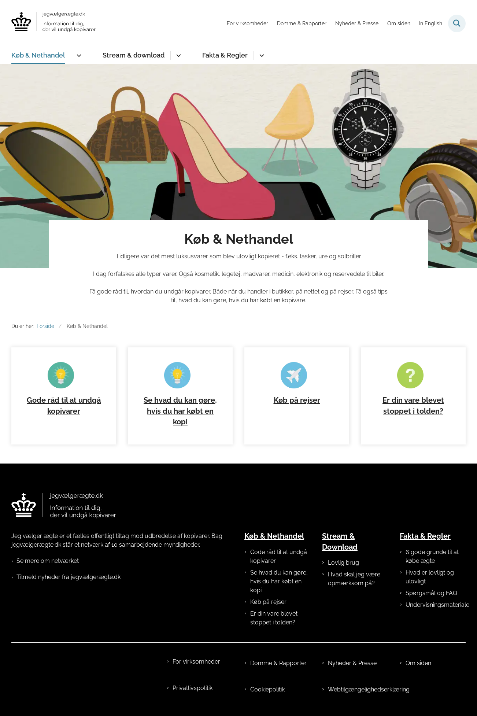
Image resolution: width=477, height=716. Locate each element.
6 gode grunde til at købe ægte (432, 556)
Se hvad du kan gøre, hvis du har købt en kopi (180, 411)
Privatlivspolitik (192, 687)
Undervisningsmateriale (436, 604)
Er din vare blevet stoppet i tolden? (273, 618)
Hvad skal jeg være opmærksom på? (354, 579)
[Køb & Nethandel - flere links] (78, 55)
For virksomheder (196, 661)
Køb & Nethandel (38, 55)
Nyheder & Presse (352, 663)
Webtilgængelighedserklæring (358, 689)
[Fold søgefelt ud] (457, 23)
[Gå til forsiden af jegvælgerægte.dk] (53, 23)
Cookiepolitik (267, 689)
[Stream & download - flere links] (177, 55)
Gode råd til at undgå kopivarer (278, 556)
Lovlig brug (343, 562)
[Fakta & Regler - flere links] (261, 55)
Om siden (418, 663)
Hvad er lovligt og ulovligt (430, 577)
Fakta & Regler (225, 55)
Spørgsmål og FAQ (431, 593)
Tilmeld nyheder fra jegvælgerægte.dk (68, 576)
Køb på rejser (297, 400)
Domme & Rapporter (278, 663)
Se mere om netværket (47, 560)
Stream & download (133, 55)
